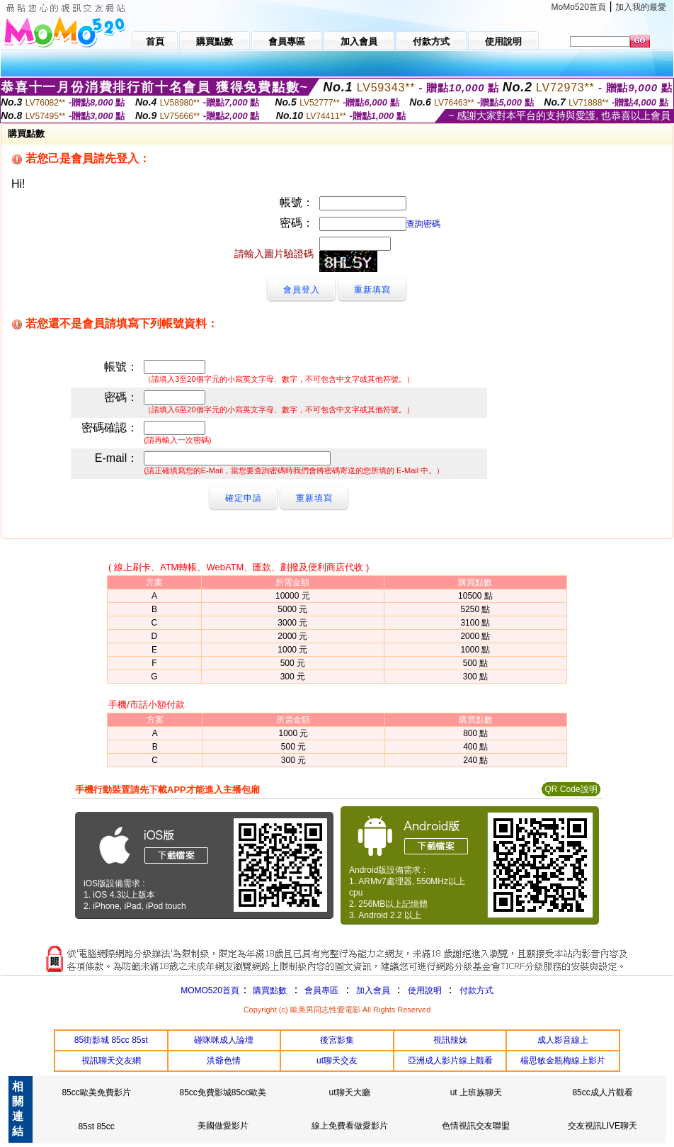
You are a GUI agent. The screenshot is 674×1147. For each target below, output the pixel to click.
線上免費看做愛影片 (350, 1126)
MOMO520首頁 (210, 990)
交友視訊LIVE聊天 (602, 1126)
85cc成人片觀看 (602, 1092)
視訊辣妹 (450, 1040)
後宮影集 (337, 1040)
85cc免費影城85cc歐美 (222, 1092)
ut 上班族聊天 (476, 1092)
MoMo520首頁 (579, 7)
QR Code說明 (570, 789)
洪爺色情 (224, 1061)
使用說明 (425, 990)
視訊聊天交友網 (111, 1061)
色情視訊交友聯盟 (476, 1126)
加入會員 (373, 990)
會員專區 (321, 990)
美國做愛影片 (223, 1126)
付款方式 (476, 990)
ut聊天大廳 (349, 1092)
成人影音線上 (562, 1040)
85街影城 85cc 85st (111, 1040)
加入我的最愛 (640, 7)
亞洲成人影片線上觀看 (450, 1061)
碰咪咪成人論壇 (223, 1040)
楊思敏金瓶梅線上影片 (562, 1061)
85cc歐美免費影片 (96, 1092)
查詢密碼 (423, 224)
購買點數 (269, 990)
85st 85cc (96, 1126)
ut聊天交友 (337, 1061)
